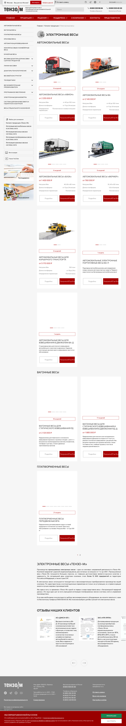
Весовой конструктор (12, 76)
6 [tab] (62, 507)
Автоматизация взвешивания (16, 43)
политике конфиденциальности (54, 718)
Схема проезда (39, 700)
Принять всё (111, 716)
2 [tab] (59, 83)
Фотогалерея (11, 153)
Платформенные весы (12, 34)
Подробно (48, 118)
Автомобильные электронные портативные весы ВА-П (100, 261)
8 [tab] (70, 507)
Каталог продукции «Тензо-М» (17, 123)
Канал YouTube (12, 158)
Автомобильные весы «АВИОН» (56, 94)
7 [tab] (66, 507)
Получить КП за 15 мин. (67, 118)
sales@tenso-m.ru (98, 686)
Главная (40, 26)
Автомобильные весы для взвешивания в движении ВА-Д (56, 341)
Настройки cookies (99, 700)
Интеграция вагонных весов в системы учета (16, 133)
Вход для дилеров (99, 696)
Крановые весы (10, 39)
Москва (7, 2)
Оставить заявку (61, 2)
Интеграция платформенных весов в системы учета (19, 138)
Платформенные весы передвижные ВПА (51, 519)
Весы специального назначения (17, 108)
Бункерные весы (10, 54)
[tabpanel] (57, 67)
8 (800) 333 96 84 (69, 700)
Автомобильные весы (12, 25)
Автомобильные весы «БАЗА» (55, 176)
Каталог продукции (51, 26)
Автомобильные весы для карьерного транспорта (54, 258)
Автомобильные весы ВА (96, 95)
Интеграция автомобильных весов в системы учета (18, 127)
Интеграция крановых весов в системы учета (17, 144)
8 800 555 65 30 (115, 8)
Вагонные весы (10, 30)
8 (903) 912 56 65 (69, 698)
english (119, 2)
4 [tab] (60, 165)
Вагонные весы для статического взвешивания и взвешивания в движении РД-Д (100, 426)
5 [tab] (64, 165)
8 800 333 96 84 (96, 8)
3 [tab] (104, 83)
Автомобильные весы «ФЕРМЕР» (100, 176)
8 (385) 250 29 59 (69, 693)
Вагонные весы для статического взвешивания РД (56, 427)
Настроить (111, 721)
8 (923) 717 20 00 (69, 695)
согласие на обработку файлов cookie (43, 720)
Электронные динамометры (15, 97)
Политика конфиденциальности (16, 700)
